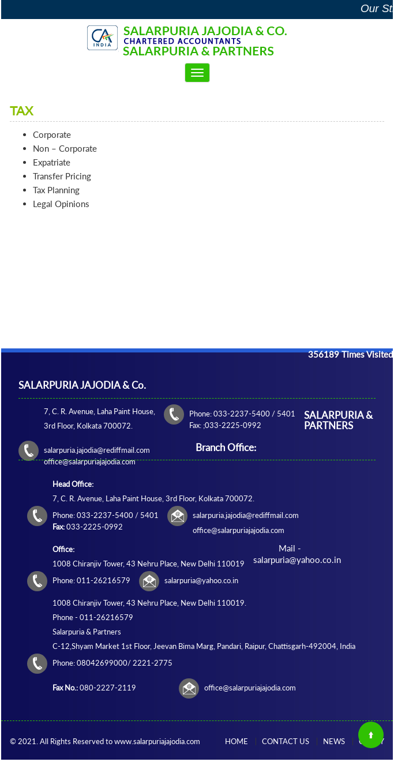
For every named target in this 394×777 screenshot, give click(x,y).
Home (236, 741)
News (334, 741)
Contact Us (285, 741)
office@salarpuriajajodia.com (250, 687)
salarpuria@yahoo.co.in (201, 580)
